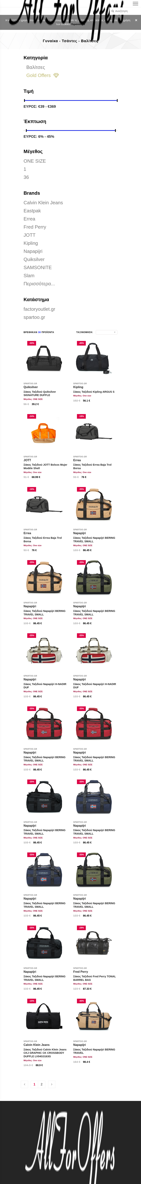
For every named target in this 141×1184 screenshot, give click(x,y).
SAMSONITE (38, 267)
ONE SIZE (35, 161)
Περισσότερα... (39, 283)
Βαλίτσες (35, 67)
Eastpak (32, 210)
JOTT (30, 235)
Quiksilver (34, 259)
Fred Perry (35, 227)
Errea (29, 219)
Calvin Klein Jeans (43, 202)
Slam (29, 275)
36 (26, 177)
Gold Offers (42, 75)
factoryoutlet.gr (39, 309)
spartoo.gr (34, 317)
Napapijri (33, 251)
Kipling (31, 243)
